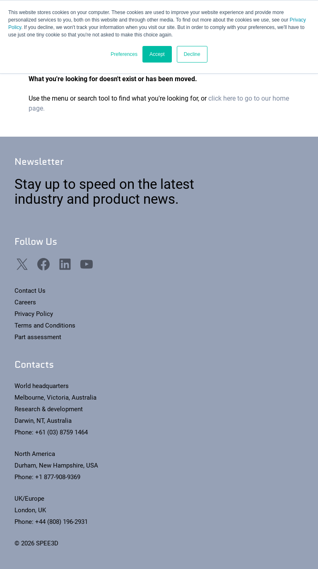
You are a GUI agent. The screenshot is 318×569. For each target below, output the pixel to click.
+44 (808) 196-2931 (61, 522)
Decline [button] (192, 54)
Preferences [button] (124, 54)
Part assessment (37, 337)
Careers (25, 302)
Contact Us (30, 290)
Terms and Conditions (44, 325)
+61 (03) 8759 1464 (61, 432)
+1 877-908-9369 (57, 477)
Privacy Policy (33, 314)
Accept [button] (157, 54)
